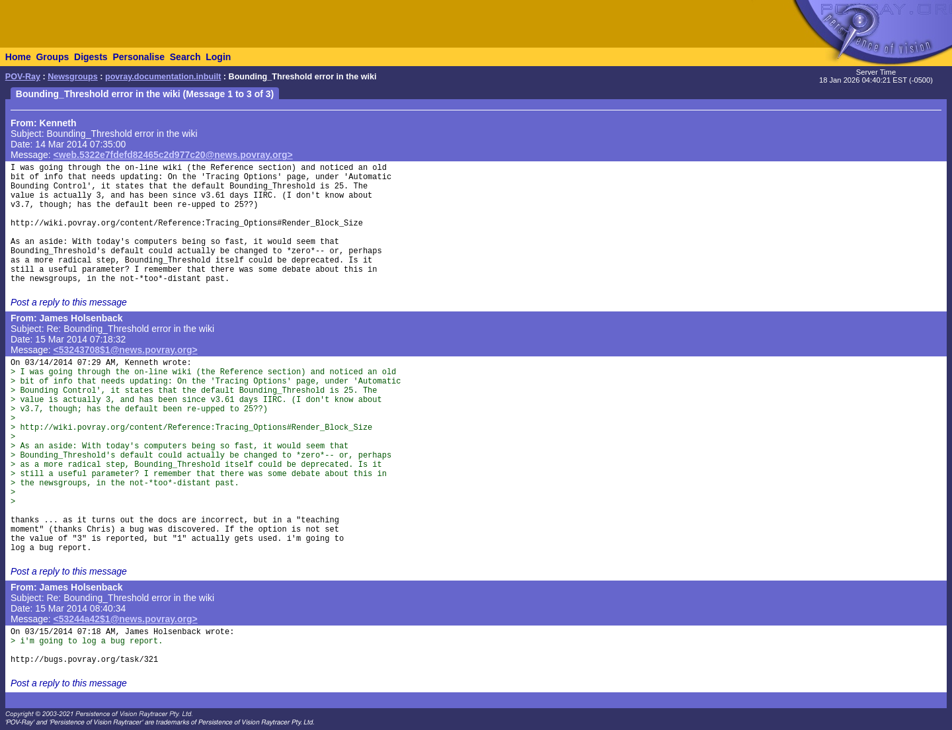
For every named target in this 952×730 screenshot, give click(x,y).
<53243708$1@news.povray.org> (126, 350)
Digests (91, 57)
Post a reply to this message (69, 302)
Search (185, 57)
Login (218, 57)
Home (18, 57)
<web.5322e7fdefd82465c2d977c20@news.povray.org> (173, 154)
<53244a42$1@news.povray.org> (126, 619)
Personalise (138, 57)
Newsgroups (73, 76)
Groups (52, 57)
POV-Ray (22, 76)
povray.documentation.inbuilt (163, 76)
